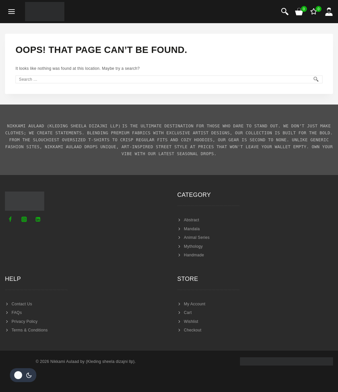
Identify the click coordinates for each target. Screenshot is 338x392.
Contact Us (22, 304)
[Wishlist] (314, 11)
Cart (188, 312)
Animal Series (197, 237)
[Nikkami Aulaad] (44, 11)
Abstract (191, 220)
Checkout (192, 330)
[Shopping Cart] (299, 12)
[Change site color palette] (23, 375)
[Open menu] (11, 12)
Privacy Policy (25, 321)
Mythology (193, 246)
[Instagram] (24, 219)
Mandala (192, 229)
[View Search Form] (284, 11)
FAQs (17, 312)
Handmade (194, 255)
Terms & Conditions (30, 330)
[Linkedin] (38, 219)
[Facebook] (10, 219)
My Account (194, 304)
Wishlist (191, 321)
